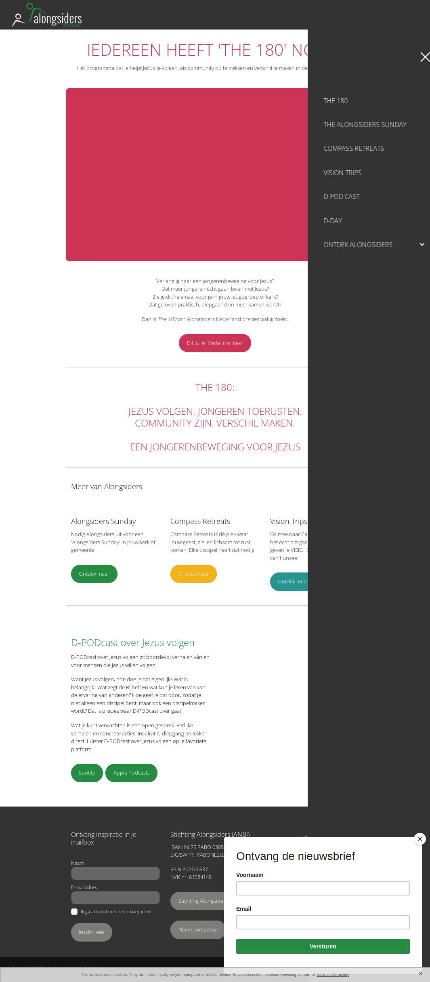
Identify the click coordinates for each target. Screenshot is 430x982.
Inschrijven (91, 932)
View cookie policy (333, 974)
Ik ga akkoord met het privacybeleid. (117, 912)
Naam (77, 862)
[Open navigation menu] (409, 15)
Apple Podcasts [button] (131, 773)
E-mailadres (84, 887)
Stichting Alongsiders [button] (203, 901)
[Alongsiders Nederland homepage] (164, 15)
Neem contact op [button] (198, 929)
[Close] (420, 839)
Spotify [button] (87, 773)
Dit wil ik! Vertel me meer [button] (215, 343)
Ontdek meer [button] (94, 574)
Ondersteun (371, 15)
